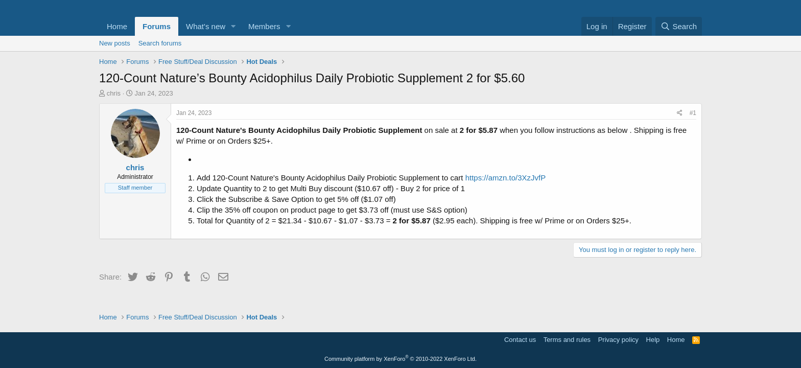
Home (117, 26)
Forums (157, 26)
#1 (693, 113)
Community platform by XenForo (400, 359)
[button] (233, 26)
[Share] (679, 113)
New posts (114, 43)
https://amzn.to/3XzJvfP (505, 177)
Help (653, 339)
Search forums (160, 43)
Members (264, 26)
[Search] (678, 26)
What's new (205, 26)
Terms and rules (567, 339)
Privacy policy (618, 339)
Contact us (520, 339)
